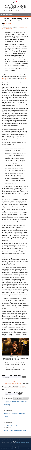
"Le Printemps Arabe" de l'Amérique (13, 383)
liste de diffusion (15, 387)
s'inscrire (23, 386)
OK (15, 447)
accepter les (5, 78)
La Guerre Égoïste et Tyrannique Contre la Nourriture (15, 408)
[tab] (8, 398)
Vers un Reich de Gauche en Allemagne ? (12, 425)
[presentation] (8, 398)
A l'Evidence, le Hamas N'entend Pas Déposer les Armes (15, 430)
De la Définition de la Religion (12, 381)
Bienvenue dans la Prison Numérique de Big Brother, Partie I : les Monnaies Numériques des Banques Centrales (14, 415)
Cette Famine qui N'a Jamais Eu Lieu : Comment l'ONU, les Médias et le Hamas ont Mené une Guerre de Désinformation (15, 403)
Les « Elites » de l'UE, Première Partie (11, 421)
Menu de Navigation (7, 14)
